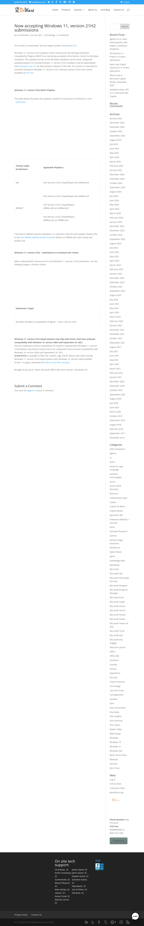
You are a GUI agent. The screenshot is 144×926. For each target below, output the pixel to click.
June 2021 (114, 355)
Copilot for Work (117, 506)
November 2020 (117, 385)
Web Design (115, 733)
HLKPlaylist (21, 102)
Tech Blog (105, 10)
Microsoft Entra (117, 597)
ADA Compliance (117, 449)
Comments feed (117, 788)
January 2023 (116, 273)
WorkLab (114, 759)
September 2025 (117, 135)
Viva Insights (115, 716)
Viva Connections (118, 707)
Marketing (114, 565)
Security (113, 677)
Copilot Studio (116, 510)
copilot (113, 502)
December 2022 (117, 278)
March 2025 (115, 161)
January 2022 (116, 325)
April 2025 (114, 157)
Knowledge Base (117, 560)
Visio (112, 703)
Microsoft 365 (116, 573)
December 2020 (117, 381)
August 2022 (115, 295)
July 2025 (114, 144)
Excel (112, 527)
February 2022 (116, 321)
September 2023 (117, 239)
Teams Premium (117, 681)
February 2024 (116, 217)
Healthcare (115, 547)
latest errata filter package (57, 362)
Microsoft (114, 569)
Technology (50, 35)
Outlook (113, 664)
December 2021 (117, 329)
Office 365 (114, 656)
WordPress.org (116, 792)
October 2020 (116, 390)
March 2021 (115, 368)
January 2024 (116, 222)
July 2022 (114, 299)
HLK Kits (29, 72)
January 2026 (116, 118)
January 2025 (116, 170)
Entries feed (115, 783)
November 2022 (117, 282)
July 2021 (114, 351)
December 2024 (117, 174)
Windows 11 (115, 746)
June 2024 (114, 200)
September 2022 (117, 291)
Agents (113, 453)
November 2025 (117, 127)
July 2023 (114, 247)
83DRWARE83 (116, 829)
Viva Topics (115, 725)
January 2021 (116, 377)
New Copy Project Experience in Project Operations (119, 67)
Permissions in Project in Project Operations (118, 56)
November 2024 (117, 178)
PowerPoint (115, 673)
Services (78, 10)
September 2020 (117, 394)
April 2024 (114, 209)
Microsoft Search (118, 610)
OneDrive (114, 660)
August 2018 (115, 424)
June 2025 (114, 148)
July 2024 (114, 196)
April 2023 (114, 260)
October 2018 (116, 416)
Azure (112, 481)
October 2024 (116, 183)
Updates (114, 699)
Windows (114, 737)
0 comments (63, 35)
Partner (113, 669)
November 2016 (117, 437)
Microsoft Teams (117, 619)
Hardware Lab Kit (27, 66)
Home (55, 10)
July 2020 (114, 403)
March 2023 (115, 265)
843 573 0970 (21, 2)
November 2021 (117, 334)
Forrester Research (118, 531)
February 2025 (116, 165)
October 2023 (116, 234)
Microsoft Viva (116, 635)
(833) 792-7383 (116, 833)
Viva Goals (114, 712)
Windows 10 (115, 742)
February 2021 (116, 373)
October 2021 (116, 338)
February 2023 (116, 269)
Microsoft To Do (117, 631)
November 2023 (117, 230)
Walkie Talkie (116, 729)
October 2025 (116, 131)
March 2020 (115, 411)
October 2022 (116, 286)
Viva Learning (116, 720)
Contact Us (118, 10)
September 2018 (117, 420)
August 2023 (115, 243)
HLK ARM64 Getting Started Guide (36, 237)
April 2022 (114, 312)
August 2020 (115, 398)
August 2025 (115, 140)
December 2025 (117, 122)
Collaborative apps (118, 498)
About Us (92, 10)
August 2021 (115, 347)
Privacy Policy (21, 914)
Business (114, 493)
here (74, 45)
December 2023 (117, 226)
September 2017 (117, 433)
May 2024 (114, 204)
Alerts (112, 462)
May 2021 (114, 360)
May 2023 (114, 256)
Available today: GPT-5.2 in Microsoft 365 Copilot (119, 93)
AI (111, 457)
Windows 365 (116, 751)
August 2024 (115, 191)
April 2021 (114, 364)
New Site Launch (117, 647)
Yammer (114, 763)
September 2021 (117, 342)
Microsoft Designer (118, 585)
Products (66, 10)
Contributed (23, 35)
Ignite (112, 556)
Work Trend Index (118, 755)
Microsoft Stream (118, 614)
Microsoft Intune (117, 606)
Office (112, 651)
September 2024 (117, 187)
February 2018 (116, 429)
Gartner (113, 535)
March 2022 (115, 316)
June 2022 (114, 304)
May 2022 (114, 308)
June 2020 (114, 407)
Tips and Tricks (117, 690)
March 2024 (115, 213)
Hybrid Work (115, 552)
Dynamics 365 (116, 515)
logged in (31, 390)
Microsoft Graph (117, 601)
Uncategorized (116, 694)
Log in (112, 779)
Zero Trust (114, 768)
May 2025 (114, 153)
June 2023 (114, 252)
